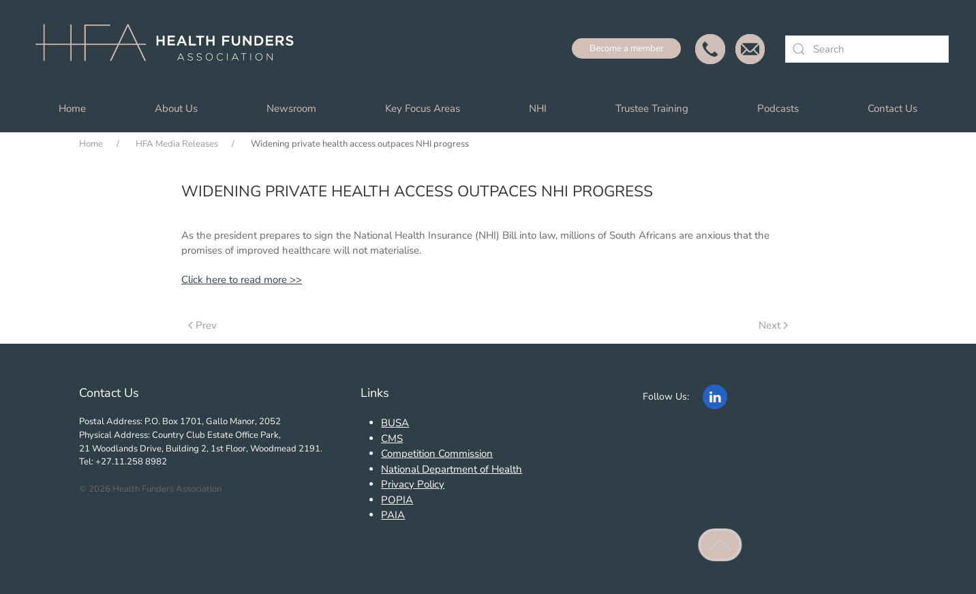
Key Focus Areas (422, 108)
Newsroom (291, 108)
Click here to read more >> (241, 279)
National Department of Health (451, 469)
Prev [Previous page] (202, 325)
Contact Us (892, 108)
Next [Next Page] (773, 325)
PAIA (393, 515)
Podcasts (778, 108)
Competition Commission (437, 453)
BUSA (395, 423)
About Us (176, 108)
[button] (720, 545)
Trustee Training (651, 108)
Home (72, 108)
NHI (538, 108)
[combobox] (867, 49)
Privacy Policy (412, 484)
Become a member (627, 48)
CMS (392, 438)
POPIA (397, 500)
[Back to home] (170, 49)
